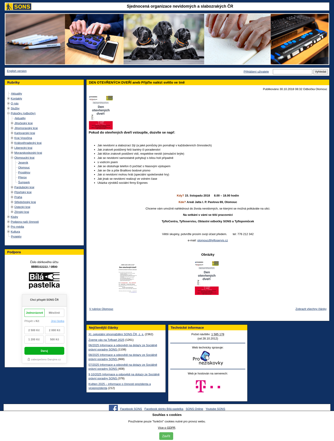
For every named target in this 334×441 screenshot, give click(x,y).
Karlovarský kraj (24, 133)
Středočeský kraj (25, 202)
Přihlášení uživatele (256, 71)
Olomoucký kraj (24, 157)
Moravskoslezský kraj (28, 152)
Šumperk (24, 182)
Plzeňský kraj (23, 192)
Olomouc (24, 167)
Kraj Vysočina (23, 138)
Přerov (22, 177)
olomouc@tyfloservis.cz (212, 240)
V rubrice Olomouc (101, 309)
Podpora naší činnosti (25, 221)
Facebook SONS (131, 409)
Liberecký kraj (23, 147)
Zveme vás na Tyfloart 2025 (106, 340)
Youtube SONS (215, 409)
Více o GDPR (166, 427)
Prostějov (24, 172)
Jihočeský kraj (23, 123)
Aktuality (16, 93)
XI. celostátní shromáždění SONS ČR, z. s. (116, 334)
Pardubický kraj (24, 187)
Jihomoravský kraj (26, 128)
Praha (18, 197)
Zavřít (166, 436)
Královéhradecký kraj (27, 143)
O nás (15, 103)
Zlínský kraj (21, 212)
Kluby (14, 216)
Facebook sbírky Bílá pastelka (163, 409)
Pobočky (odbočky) (23, 113)
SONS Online (194, 409)
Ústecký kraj (22, 207)
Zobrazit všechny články (311, 309)
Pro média (17, 226)
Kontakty (16, 98)
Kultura (15, 231)
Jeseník (23, 162)
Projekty (16, 236)
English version (17, 71)
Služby (15, 108)
